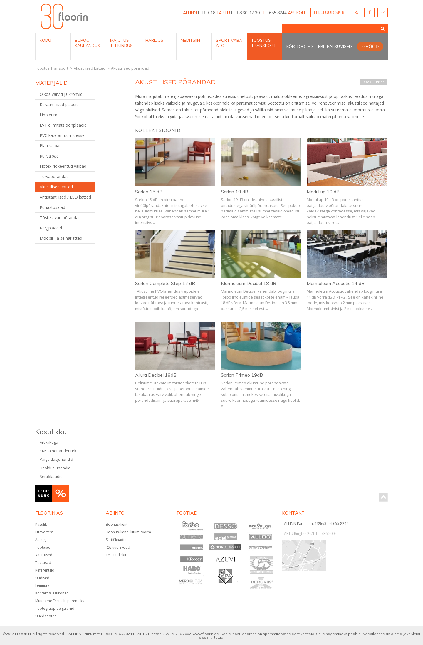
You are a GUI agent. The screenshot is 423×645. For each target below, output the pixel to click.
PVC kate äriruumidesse (62, 135)
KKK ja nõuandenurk (58, 450)
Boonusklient (116, 524)
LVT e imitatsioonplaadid (63, 125)
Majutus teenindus (121, 43)
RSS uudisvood (118, 547)
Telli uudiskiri (116, 554)
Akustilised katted (56, 187)
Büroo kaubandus (87, 43)
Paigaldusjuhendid (56, 459)
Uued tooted (46, 616)
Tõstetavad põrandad (60, 217)
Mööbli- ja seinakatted (61, 238)
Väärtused (43, 554)
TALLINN (189, 12)
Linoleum (48, 115)
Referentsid (44, 570)
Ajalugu (41, 539)
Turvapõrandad (54, 176)
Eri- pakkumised (335, 46)
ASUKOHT (298, 12)
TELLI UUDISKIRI (329, 12)
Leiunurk (42, 585)
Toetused (43, 562)
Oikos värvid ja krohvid (61, 94)
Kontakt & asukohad (52, 593)
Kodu (45, 40)
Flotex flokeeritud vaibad (63, 166)
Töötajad (43, 547)
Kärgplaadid (51, 228)
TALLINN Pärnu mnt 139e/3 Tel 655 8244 (315, 523)
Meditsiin (190, 40)
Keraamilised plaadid (59, 104)
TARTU (223, 12)
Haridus (154, 40)
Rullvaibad (49, 156)
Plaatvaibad (51, 145)
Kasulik (41, 524)
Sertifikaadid (51, 476)
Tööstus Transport (263, 43)
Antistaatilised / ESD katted (65, 197)
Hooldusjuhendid (55, 467)
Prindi (380, 82)
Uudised (42, 577)
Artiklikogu (49, 442)
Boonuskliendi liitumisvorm (128, 532)
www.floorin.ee (206, 633)
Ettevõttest (44, 532)
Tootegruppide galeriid (54, 608)
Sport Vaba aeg (229, 43)
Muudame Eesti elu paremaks (59, 600)
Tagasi (367, 82)
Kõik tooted (299, 46)
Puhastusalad (52, 207)
